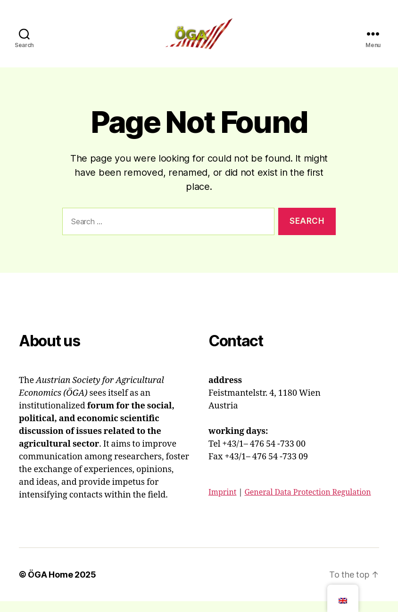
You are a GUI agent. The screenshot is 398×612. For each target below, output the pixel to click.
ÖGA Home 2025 (62, 585)
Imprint (222, 503)
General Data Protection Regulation (307, 503)
